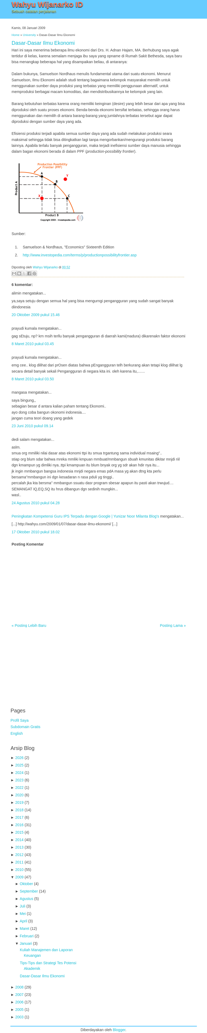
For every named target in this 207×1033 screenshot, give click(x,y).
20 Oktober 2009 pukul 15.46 (36, 315)
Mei (23, 913)
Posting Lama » (173, 625)
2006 (19, 1002)
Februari (27, 936)
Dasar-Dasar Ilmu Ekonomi (43, 43)
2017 (19, 817)
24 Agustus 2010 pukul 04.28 (36, 503)
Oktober (26, 884)
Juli (22, 906)
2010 (19, 869)
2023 (19, 780)
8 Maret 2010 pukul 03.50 (33, 379)
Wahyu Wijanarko (45, 267)
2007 (19, 994)
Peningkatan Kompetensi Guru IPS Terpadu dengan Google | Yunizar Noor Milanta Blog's (85, 516)
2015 (19, 832)
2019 (19, 802)
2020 (19, 795)
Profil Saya (20, 720)
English (17, 733)
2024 (19, 772)
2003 (19, 1017)
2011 (19, 862)
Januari (26, 943)
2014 (19, 840)
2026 (19, 758)
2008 (19, 987)
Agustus (26, 899)
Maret (24, 928)
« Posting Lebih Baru (29, 625)
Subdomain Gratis (25, 727)
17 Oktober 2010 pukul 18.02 (36, 532)
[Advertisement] (51, 664)
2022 (19, 787)
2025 (19, 765)
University (29, 35)
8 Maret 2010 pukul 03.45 (33, 344)
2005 (19, 1009)
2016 (19, 825)
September (29, 891)
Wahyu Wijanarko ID (47, 4)
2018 (19, 810)
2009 (19, 877)
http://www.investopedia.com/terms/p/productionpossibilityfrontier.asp (80, 255)
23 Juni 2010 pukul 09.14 (32, 426)
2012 (19, 855)
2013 (19, 847)
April (23, 921)
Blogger (119, 1030)
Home (16, 35)
